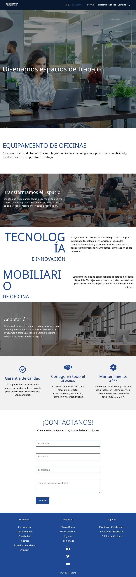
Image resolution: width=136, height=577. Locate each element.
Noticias (112, 4)
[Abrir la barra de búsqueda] (129, 4)
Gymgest (24, 549)
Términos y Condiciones (111, 527)
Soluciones (79, 4)
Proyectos (92, 4)
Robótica (24, 540)
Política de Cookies (112, 536)
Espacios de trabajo (24, 545)
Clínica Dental (68, 527)
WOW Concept (68, 531)
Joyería (68, 536)
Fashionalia (68, 540)
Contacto (122, 4)
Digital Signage (24, 531)
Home (68, 4)
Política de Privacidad (111, 531)
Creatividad (24, 536)
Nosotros (102, 4)
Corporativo (24, 527)
